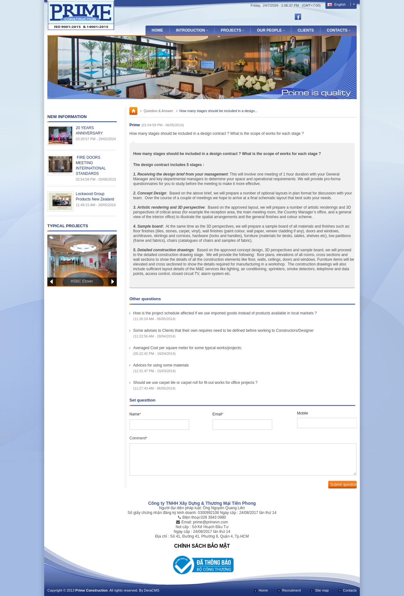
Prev (51, 281)
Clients (306, 30)
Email (217, 414)
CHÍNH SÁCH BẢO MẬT (202, 546)
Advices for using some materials (161, 365)
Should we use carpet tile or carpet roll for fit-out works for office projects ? (195, 382)
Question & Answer (158, 111)
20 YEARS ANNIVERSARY (89, 130)
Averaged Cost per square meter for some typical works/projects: (187, 348)
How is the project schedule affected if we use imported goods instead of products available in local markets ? (225, 313)
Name (135, 414)
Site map (322, 590)
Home (157, 30)
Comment (138, 438)
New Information (67, 116)
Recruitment (291, 590)
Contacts (350, 590)
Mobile (302, 413)
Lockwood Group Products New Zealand (95, 196)
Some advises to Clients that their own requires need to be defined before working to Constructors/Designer (223, 330)
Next (112, 281)
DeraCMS (151, 590)
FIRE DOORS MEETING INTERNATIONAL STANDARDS (91, 165)
